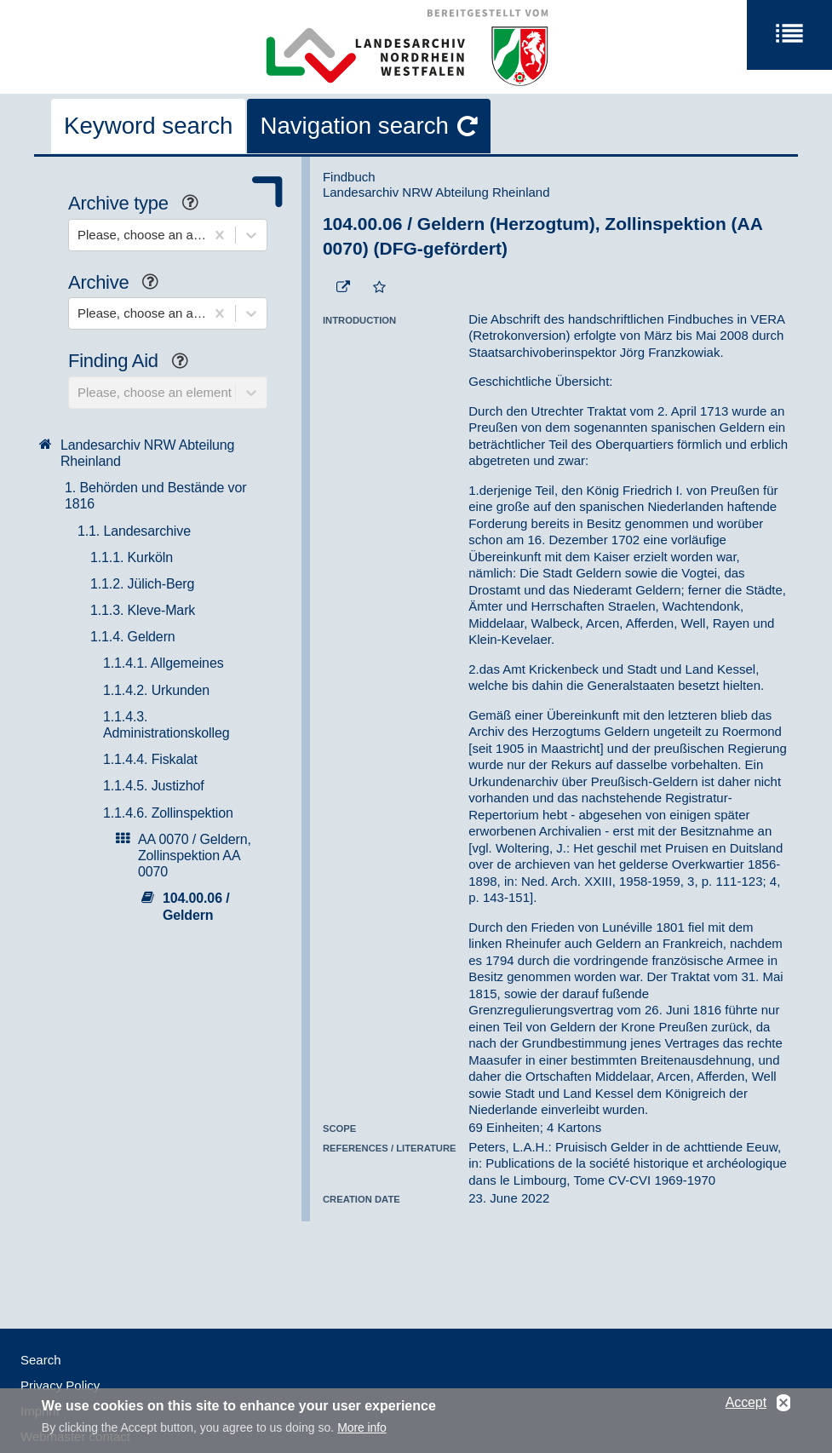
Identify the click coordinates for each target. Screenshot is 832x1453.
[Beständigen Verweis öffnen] (343, 288)
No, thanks (783, 1408)
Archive (119, 284)
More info (361, 1432)
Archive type (139, 205)
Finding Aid (134, 362)
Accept (746, 1407)
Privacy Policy (60, 1385)
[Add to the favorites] (379, 288)
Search (40, 1359)
